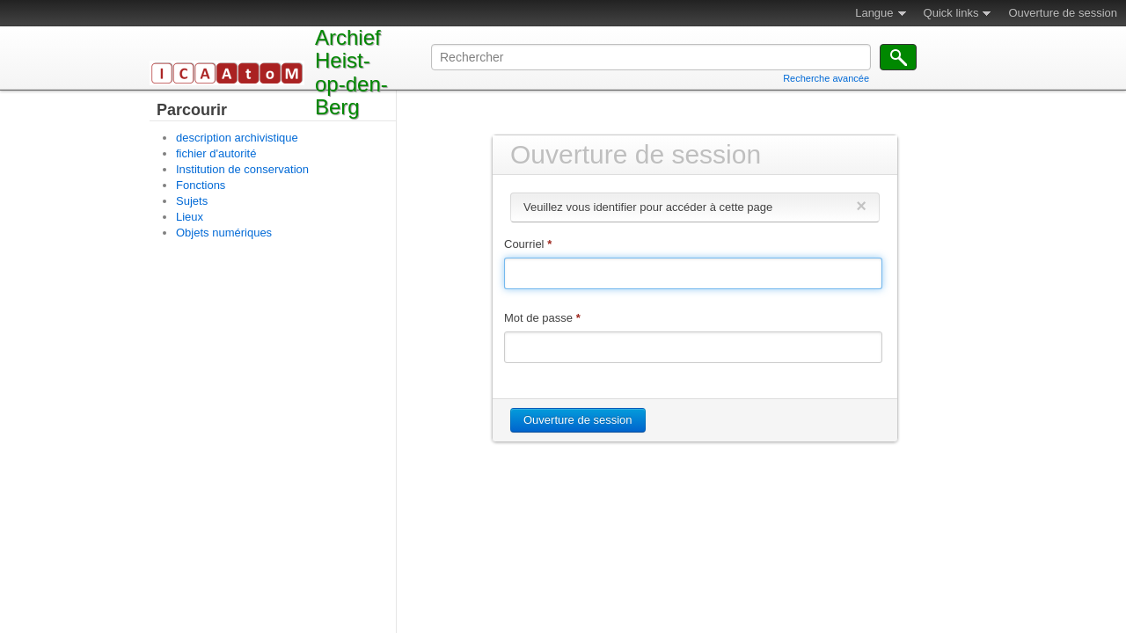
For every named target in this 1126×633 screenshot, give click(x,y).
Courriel (528, 244)
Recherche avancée (826, 78)
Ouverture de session (1062, 12)
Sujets (192, 200)
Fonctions (200, 185)
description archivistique (237, 137)
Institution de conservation (242, 169)
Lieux (189, 216)
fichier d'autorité (216, 153)
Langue (874, 12)
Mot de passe (542, 317)
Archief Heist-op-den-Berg (351, 72)
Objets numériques (224, 232)
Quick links (951, 12)
